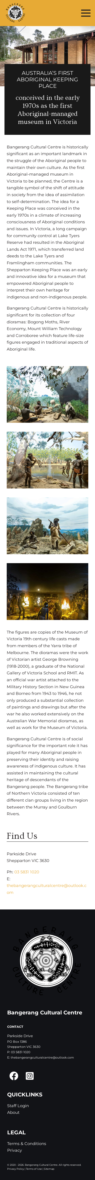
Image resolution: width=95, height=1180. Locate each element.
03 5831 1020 (26, 872)
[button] (14, 1076)
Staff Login (18, 1105)
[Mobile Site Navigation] (86, 13)
